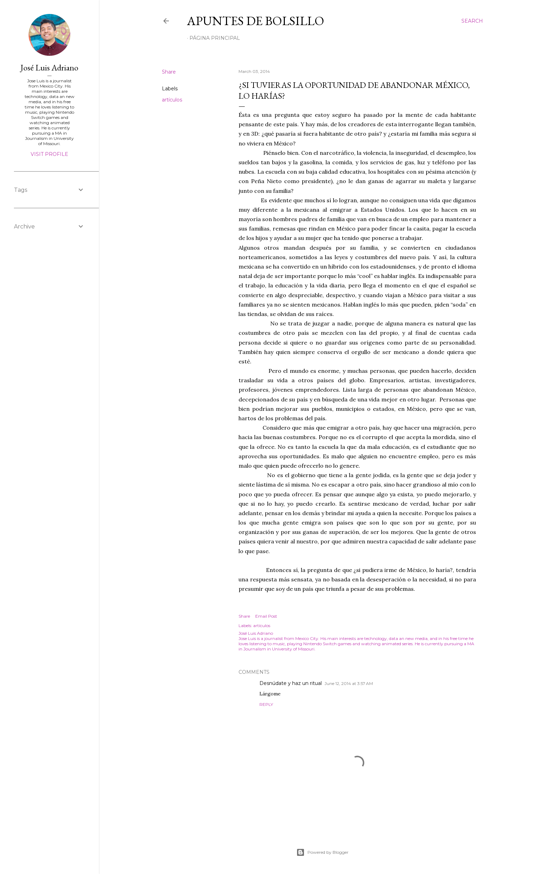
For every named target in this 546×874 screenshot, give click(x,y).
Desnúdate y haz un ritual (290, 683)
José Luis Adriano (49, 67)
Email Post (266, 616)
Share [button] (169, 72)
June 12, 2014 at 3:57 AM (349, 683)
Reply (266, 704)
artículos (172, 100)
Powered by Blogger (322, 852)
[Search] (472, 21)
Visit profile (49, 154)
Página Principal (214, 38)
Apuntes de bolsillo (255, 21)
